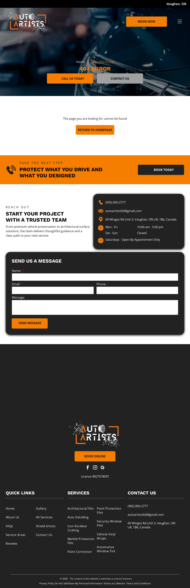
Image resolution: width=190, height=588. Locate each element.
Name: (16, 271)
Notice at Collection (114, 583)
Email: (16, 284)
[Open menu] (179, 21)
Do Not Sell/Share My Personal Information (79, 583)
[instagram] (95, 468)
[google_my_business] (102, 468)
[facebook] (87, 468)
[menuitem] (20, 508)
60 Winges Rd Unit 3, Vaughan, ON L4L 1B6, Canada (140, 219)
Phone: (101, 284)
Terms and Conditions (138, 583)
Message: (18, 297)
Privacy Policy (46, 583)
